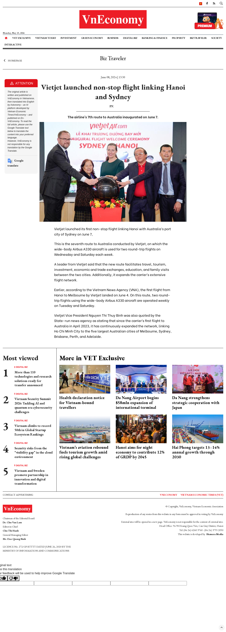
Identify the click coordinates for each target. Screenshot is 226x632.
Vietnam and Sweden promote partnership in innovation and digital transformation (31, 477)
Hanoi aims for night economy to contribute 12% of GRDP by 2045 (140, 452)
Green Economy (92, 38)
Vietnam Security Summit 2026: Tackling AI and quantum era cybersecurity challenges (33, 405)
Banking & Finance (154, 38)
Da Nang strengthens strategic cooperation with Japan (195, 402)
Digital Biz (130, 38)
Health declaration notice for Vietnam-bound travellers (82, 402)
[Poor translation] (13, 578)
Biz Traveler (198, 38)
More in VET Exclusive (92, 358)
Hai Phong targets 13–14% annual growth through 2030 (196, 452)
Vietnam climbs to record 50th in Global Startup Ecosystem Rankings (33, 430)
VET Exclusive (21, 38)
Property (178, 38)
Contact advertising (18, 494)
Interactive (12, 44)
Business (112, 38)
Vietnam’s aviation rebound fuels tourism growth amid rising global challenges (83, 452)
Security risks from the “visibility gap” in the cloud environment (34, 452)
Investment (68, 38)
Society (216, 38)
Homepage (12, 60)
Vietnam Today (45, 38)
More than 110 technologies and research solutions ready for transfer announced (33, 378)
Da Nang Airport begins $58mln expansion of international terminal (137, 402)
